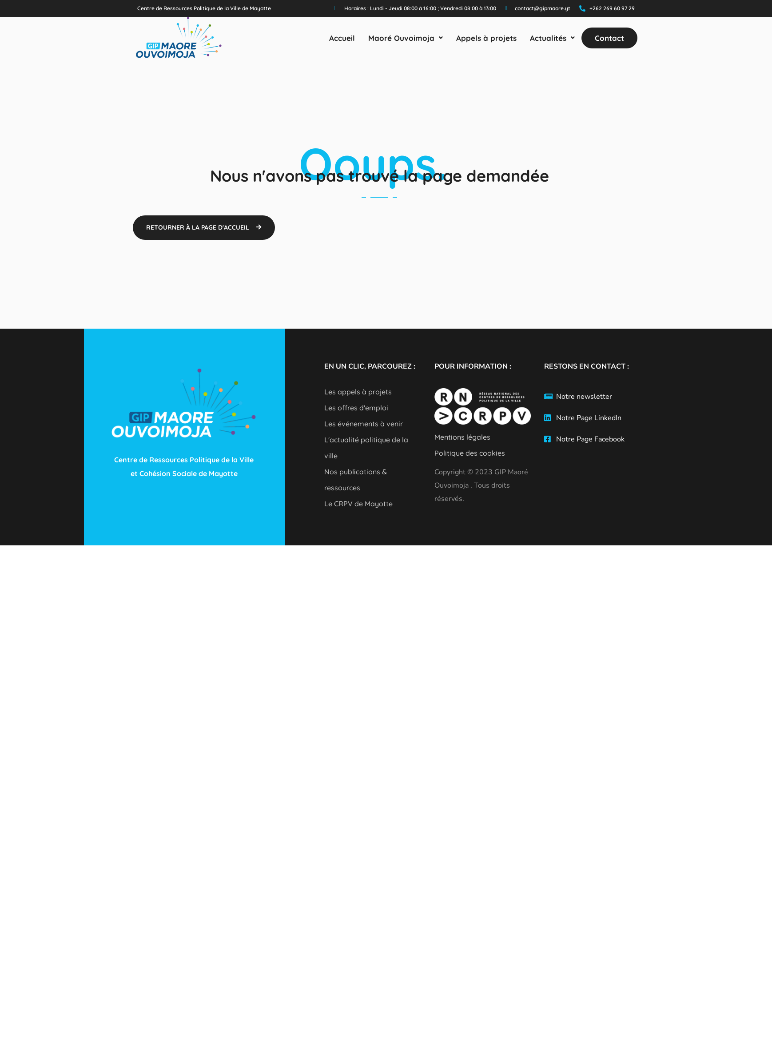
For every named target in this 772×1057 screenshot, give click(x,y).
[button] (406, 38)
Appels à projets (486, 38)
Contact (609, 38)
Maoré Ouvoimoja (405, 38)
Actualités (552, 38)
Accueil (342, 38)
